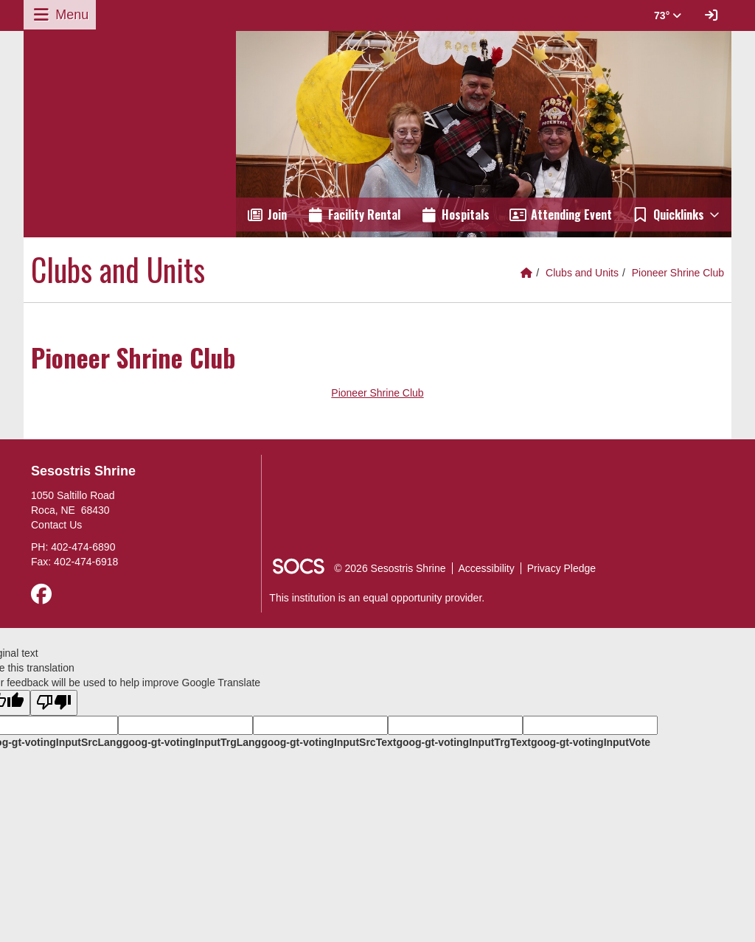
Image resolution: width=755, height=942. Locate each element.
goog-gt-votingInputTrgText (463, 742)
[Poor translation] (53, 703)
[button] (676, 214)
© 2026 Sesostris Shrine (389, 568)
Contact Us (56, 525)
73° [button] (667, 15)
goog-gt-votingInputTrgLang (191, 742)
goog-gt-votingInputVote (590, 742)
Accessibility (487, 568)
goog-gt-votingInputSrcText (328, 742)
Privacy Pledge (561, 568)
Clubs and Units (582, 273)
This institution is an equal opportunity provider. (376, 598)
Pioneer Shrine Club (678, 273)
